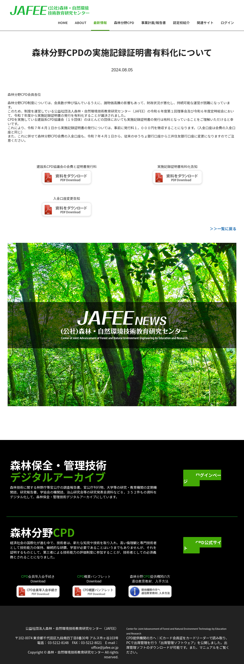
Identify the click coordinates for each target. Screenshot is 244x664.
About (80, 22)
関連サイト (205, 22)
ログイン (227, 22)
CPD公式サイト (202, 545)
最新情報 (100, 22)
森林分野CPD (124, 22)
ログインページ (202, 478)
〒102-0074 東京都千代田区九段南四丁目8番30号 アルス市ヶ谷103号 (66, 637)
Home (64, 22)
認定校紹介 (181, 22)
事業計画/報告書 (153, 22)
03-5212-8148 (58, 642)
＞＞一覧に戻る (223, 228)
